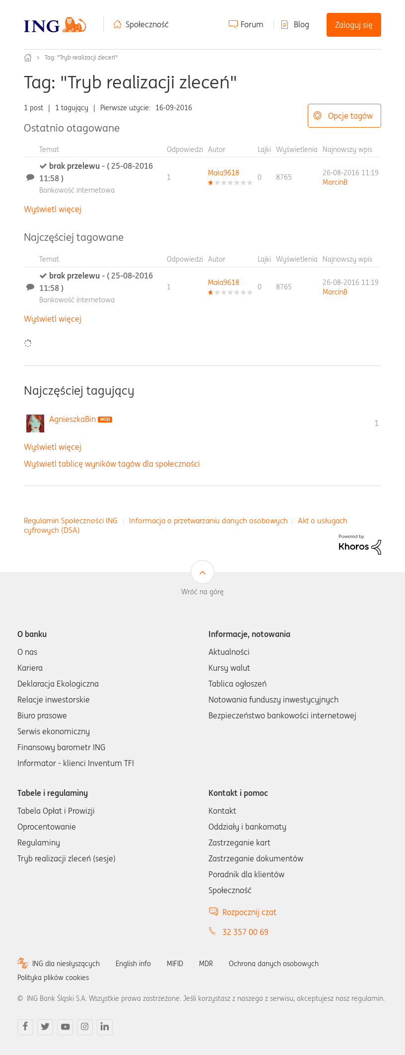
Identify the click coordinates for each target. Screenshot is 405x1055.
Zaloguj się (354, 25)
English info (133, 963)
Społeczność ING (28, 58)
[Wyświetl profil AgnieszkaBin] (72, 419)
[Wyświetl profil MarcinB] (335, 182)
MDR (206, 963)
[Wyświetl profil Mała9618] (223, 172)
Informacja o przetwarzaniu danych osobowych (208, 520)
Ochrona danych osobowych (274, 963)
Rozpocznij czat (249, 912)
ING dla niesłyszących (66, 963)
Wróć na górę (202, 591)
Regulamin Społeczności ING (71, 520)
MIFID (175, 963)
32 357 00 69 (245, 932)
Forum (252, 24)
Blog (301, 24)
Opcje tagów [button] (350, 116)
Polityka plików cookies (53, 977)
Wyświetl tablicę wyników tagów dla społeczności (112, 464)
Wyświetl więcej (52, 209)
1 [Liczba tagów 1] (376, 423)
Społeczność (147, 24)
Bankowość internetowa (77, 190)
